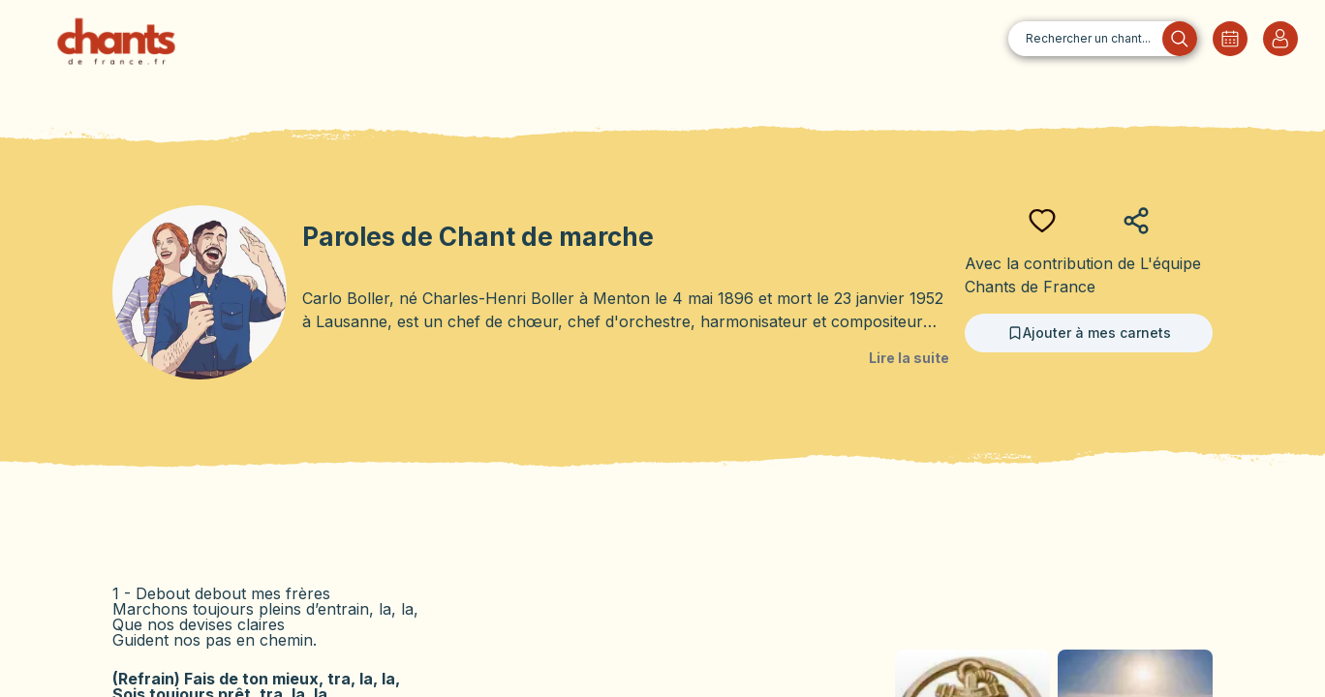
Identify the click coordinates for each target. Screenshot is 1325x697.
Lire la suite (909, 357)
